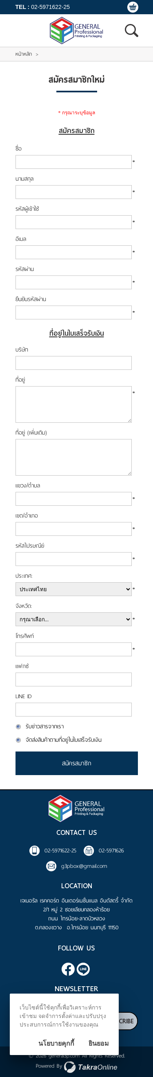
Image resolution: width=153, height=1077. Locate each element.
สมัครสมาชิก (76, 763)
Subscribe (119, 1021)
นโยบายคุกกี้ (56, 1043)
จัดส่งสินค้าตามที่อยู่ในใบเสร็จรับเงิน (64, 740)
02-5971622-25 (50, 7)
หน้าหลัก (24, 54)
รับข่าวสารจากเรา (45, 726)
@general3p (83, 969)
